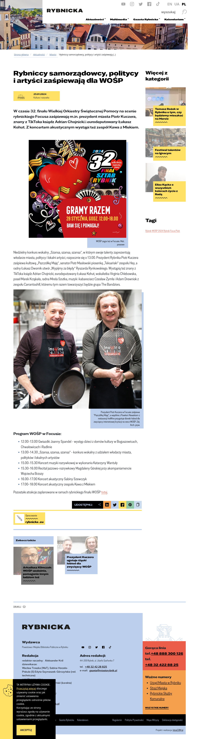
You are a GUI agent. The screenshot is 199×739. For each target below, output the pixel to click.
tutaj (104, 492)
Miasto (52, 54)
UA (176, 4)
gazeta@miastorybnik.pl (103, 670)
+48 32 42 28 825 (96, 666)
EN (169, 4)
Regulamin (117, 720)
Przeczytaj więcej (26, 688)
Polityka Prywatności (134, 720)
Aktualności (39, 54)
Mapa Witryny (153, 720)
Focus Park (175, 230)
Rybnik (148, 230)
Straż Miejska (158, 688)
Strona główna (21, 54)
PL (184, 4)
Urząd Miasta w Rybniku (165, 682)
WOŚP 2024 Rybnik (161, 230)
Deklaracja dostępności (172, 720)
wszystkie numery (157, 707)
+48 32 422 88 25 (161, 665)
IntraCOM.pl (178, 730)
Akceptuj (26, 730)
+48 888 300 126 (167, 653)
